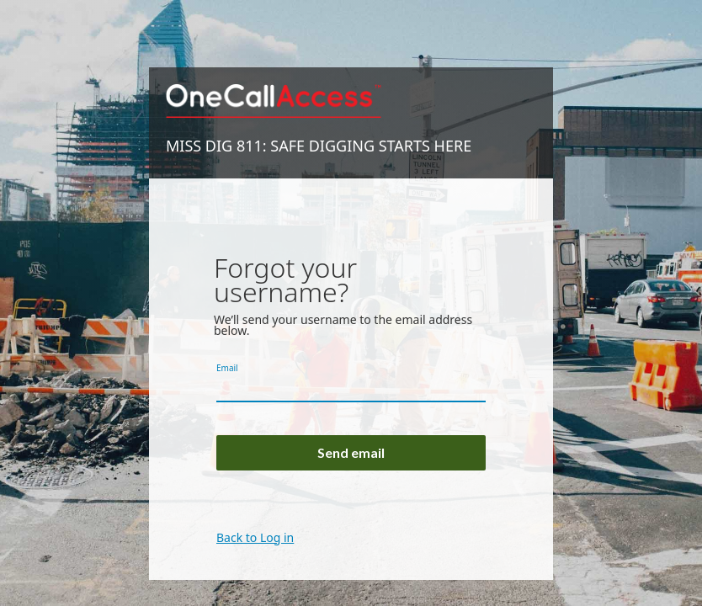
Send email (351, 452)
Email (227, 368)
